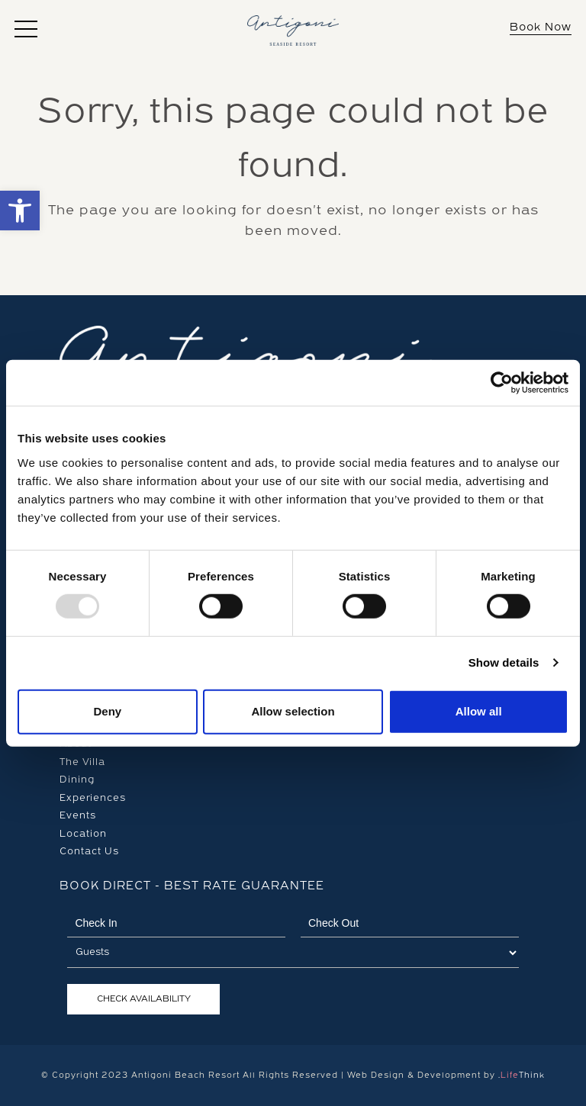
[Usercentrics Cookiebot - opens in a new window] (501, 382)
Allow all (479, 711)
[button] (25, 29)
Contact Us (89, 851)
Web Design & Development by (446, 1075)
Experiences (93, 798)
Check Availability (144, 999)
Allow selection (292, 711)
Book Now (541, 27)
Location (83, 834)
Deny (107, 711)
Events (78, 815)
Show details (503, 662)
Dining (77, 779)
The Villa (82, 762)
